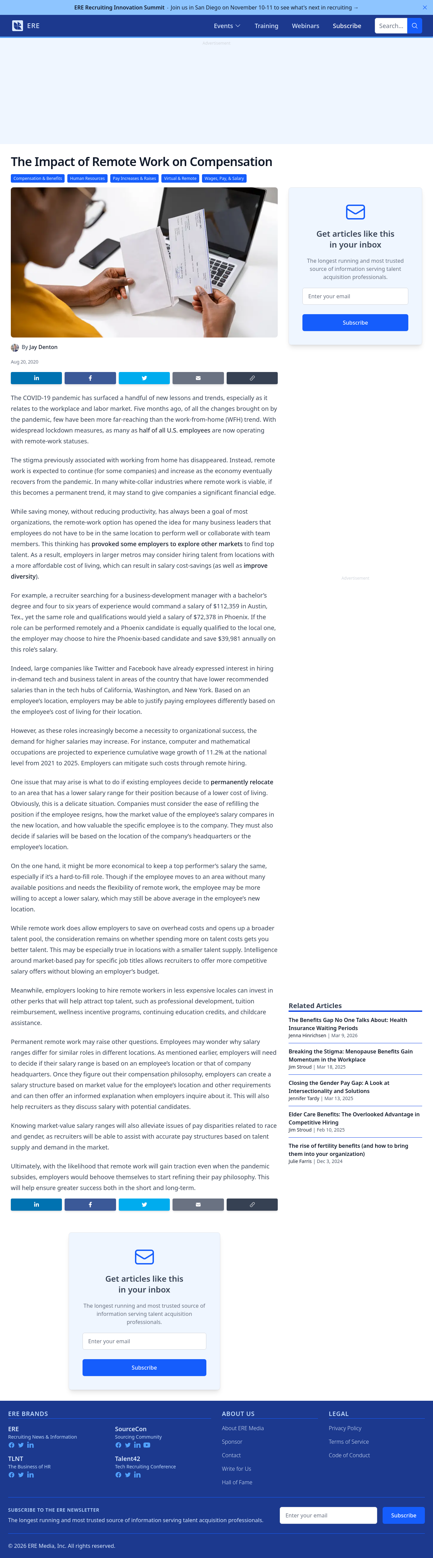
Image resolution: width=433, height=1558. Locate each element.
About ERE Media (243, 1428)
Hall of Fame (237, 1482)
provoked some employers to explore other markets (167, 544)
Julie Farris (300, 1161)
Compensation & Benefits (38, 178)
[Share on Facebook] (90, 378)
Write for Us (236, 1468)
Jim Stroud (300, 1067)
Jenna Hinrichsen (307, 1035)
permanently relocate (242, 782)
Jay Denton (43, 347)
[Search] (414, 25)
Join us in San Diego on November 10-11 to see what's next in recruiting (216, 7)
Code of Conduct (349, 1455)
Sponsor (232, 1441)
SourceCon (131, 1429)
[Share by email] (198, 378)
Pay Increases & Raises (134, 178)
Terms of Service (349, 1441)
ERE (13, 1429)
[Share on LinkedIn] (36, 378)
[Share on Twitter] (144, 378)
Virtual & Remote (180, 178)
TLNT (15, 1459)
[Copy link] (252, 378)
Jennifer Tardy (304, 1098)
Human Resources (87, 178)
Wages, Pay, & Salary (224, 178)
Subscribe (144, 1367)
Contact (231, 1455)
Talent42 (127, 1459)
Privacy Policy (345, 1428)
